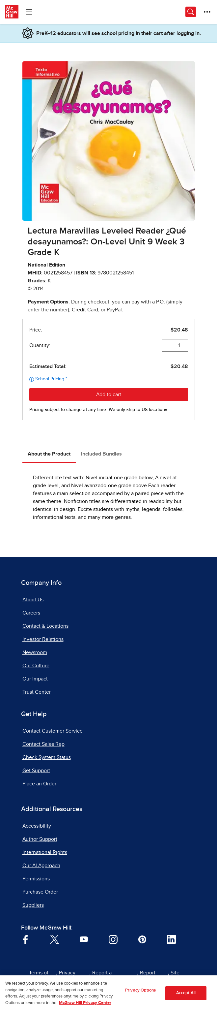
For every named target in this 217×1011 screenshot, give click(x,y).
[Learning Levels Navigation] (29, 12)
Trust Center (36, 692)
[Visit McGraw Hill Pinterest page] (142, 939)
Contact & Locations (45, 626)
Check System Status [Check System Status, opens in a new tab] (46, 757)
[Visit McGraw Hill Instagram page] (113, 939)
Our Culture (35, 665)
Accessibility (36, 826)
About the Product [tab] (49, 454)
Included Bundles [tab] (101, 454)
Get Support (36, 770)
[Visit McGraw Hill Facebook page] (25, 939)
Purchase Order (40, 892)
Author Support (39, 839)
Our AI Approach (41, 865)
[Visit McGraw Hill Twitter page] (54, 939)
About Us (32, 599)
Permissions (36, 878)
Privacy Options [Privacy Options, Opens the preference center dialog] (140, 993)
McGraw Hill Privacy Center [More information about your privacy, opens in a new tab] (85, 1005)
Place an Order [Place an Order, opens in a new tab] (39, 783)
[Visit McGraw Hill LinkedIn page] (171, 939)
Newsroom (34, 652)
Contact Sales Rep (43, 744)
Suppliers (33, 905)
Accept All (186, 996)
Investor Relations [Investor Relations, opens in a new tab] (43, 639)
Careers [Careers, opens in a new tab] (31, 613)
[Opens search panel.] (190, 12)
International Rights (44, 852)
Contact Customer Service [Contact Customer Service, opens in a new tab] (52, 731)
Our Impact (35, 678)
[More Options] (207, 11)
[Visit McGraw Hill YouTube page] (83, 939)
